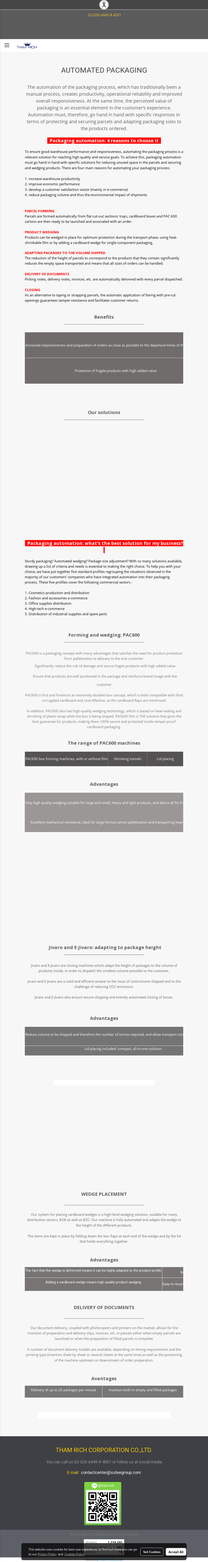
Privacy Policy (47, 1554)
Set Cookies (151, 1552)
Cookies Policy (74, 1554)
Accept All (176, 1552)
